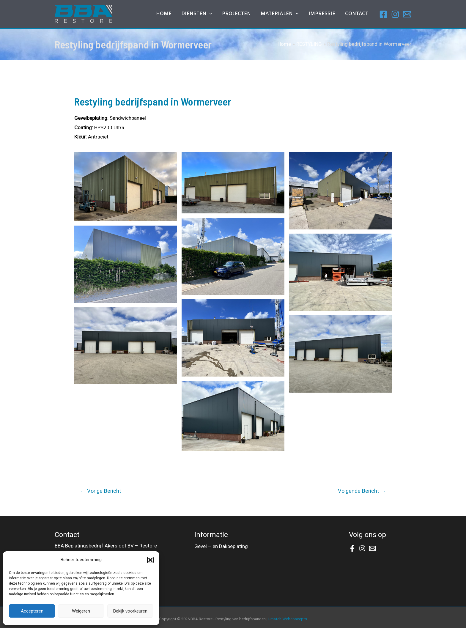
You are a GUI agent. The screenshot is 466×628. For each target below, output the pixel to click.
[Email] (407, 14)
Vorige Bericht (100, 491)
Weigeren (81, 611)
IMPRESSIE (327, 15)
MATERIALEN (289, 14)
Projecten (250, 15)
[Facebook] (383, 14)
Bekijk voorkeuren (130, 611)
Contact (358, 15)
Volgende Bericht (362, 491)
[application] (227, 14)
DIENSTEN (214, 14)
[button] (150, 560)
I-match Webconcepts (287, 619)
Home (185, 15)
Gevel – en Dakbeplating (221, 546)
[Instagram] (395, 14)
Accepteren (32, 611)
